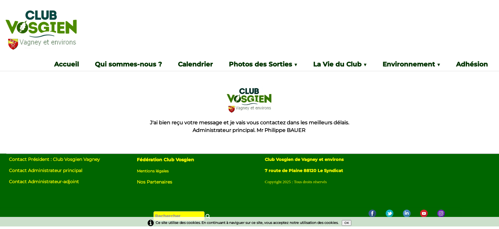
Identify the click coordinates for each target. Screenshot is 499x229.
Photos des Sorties (263, 64)
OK (346, 223)
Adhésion (472, 64)
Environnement (411, 64)
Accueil (66, 64)
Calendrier (195, 64)
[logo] (55, 32)
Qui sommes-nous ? (128, 64)
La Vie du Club (340, 64)
